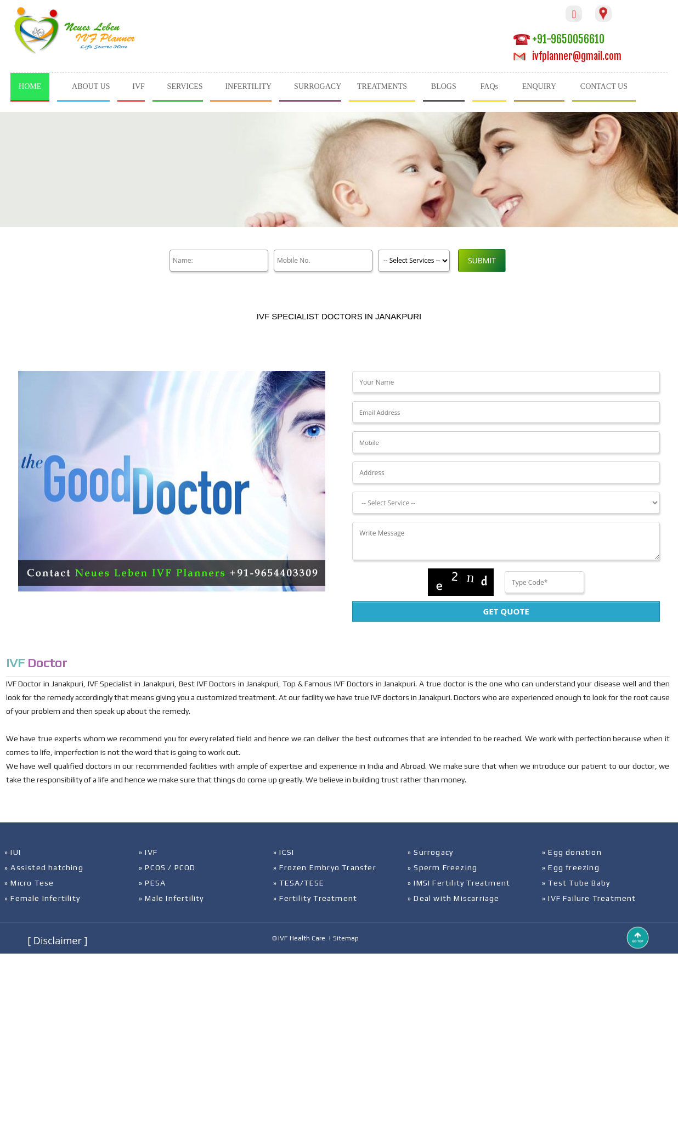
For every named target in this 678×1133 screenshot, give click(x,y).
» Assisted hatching (43, 867)
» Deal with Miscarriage (454, 898)
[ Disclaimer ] (57, 940)
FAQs (489, 86)
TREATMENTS (382, 86)
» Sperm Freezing (442, 867)
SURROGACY (317, 86)
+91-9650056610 (558, 39)
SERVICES (185, 86)
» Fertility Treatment (315, 898)
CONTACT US (604, 86)
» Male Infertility (171, 898)
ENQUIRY (539, 86)
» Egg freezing (571, 867)
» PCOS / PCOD (167, 867)
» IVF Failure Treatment (589, 898)
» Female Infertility (42, 898)
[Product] (414, 261)
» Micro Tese (29, 882)
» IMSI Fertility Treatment (459, 882)
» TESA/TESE (298, 882)
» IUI (12, 852)
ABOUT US (91, 86)
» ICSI (283, 852)
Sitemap (346, 938)
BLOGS (443, 86)
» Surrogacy (430, 852)
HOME (30, 86)
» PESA (152, 882)
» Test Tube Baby (576, 882)
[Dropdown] (505, 503)
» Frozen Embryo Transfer (324, 867)
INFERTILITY (248, 86)
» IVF (148, 852)
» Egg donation (572, 852)
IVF (138, 86)
